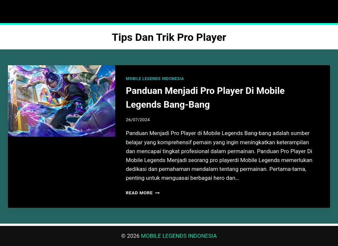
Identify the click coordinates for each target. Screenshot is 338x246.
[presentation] (61, 101)
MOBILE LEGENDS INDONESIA (155, 78)
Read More (142, 192)
